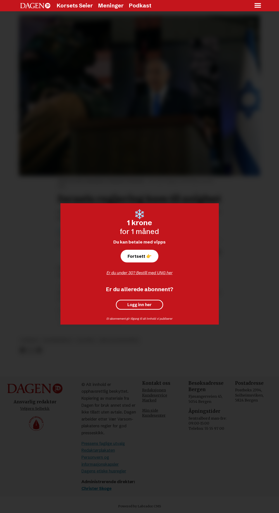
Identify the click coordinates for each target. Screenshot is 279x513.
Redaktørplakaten (98, 450)
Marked (149, 400)
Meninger (111, 5)
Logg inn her (139, 304)
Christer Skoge (96, 488)
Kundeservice (154, 395)
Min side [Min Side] (150, 410)
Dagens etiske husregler (103, 471)
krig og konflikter (119, 340)
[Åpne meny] (258, 5)
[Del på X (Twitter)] (30, 350)
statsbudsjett (57, 340)
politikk (85, 340)
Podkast (140, 5)
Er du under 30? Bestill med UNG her (140, 272)
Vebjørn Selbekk (35, 408)
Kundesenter (154, 415)
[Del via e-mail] (38, 350)
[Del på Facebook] (22, 350)
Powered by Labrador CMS (139, 506)
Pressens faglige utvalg (103, 443)
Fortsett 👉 (140, 256)
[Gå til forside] (35, 5)
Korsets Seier (75, 5)
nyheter (29, 340)
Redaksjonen (154, 390)
